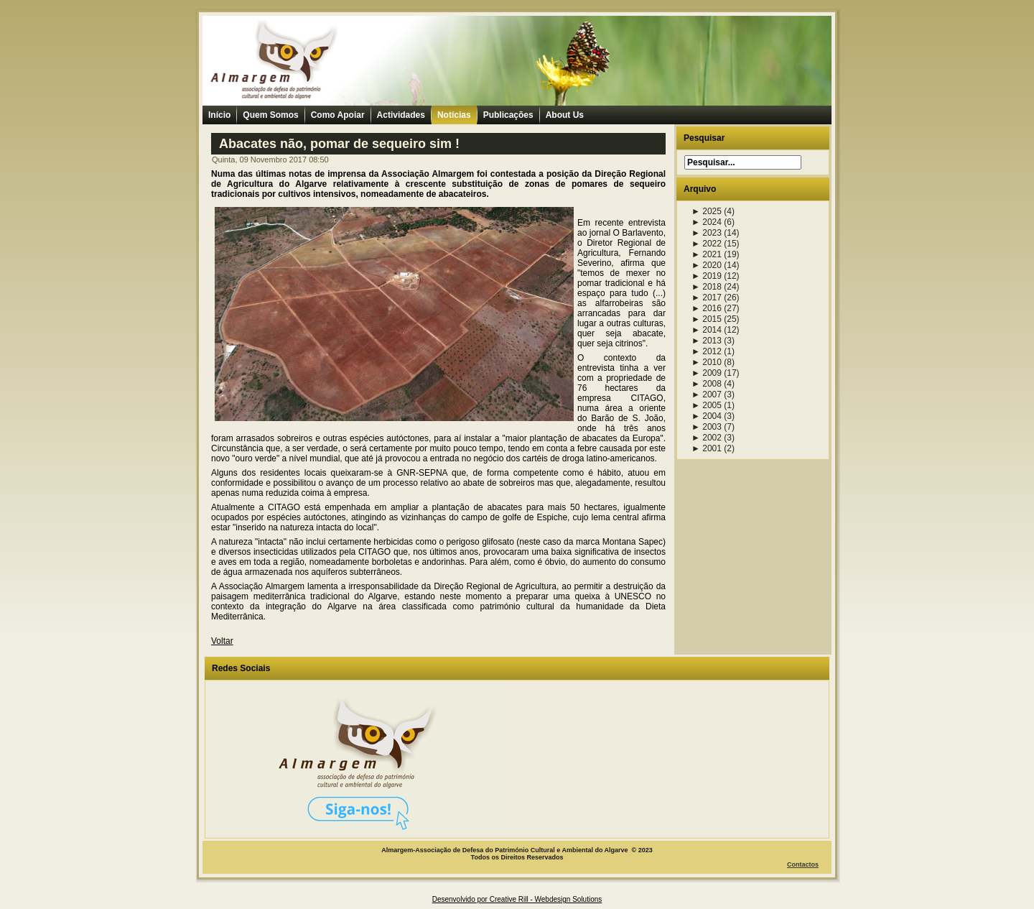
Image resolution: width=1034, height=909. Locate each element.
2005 (706, 405)
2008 (706, 384)
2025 (706, 211)
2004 (706, 416)
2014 (706, 330)
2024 (706, 222)
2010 (706, 362)
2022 (706, 244)
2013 (706, 341)
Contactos (803, 864)
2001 (706, 448)
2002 (706, 438)
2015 (706, 319)
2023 (706, 233)
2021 (706, 254)
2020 (706, 265)
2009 (706, 373)
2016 (706, 308)
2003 (706, 427)
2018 (706, 287)
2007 (706, 394)
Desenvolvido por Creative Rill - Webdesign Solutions (517, 899)
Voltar (222, 641)
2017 (706, 297)
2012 (706, 351)
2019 (706, 276)
